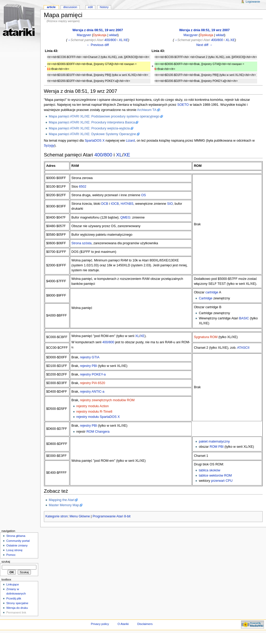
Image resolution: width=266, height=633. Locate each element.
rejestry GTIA (89, 357)
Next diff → (204, 45)
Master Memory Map (64, 505)
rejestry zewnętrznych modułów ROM (107, 400)
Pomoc (11, 554)
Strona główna (15, 535)
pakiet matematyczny (214, 441)
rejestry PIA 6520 (92, 383)
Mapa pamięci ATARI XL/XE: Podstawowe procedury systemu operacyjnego (104, 116)
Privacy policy (100, 623)
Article (51, 7)
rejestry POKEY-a (93, 374)
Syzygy (49, 145)
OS (143, 195)
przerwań (218, 481)
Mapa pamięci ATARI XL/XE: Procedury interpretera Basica (92, 122)
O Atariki (123, 623)
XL (121, 40)
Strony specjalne (17, 603)
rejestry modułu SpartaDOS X (98, 417)
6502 (82, 186)
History (104, 7)
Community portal (18, 540)
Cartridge (205, 298)
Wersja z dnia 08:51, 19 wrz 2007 (97, 30)
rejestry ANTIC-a (92, 391)
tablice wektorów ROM (215, 475)
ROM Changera (98, 431)
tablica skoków (209, 470)
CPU (228, 481)
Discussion (70, 7)
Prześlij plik (13, 598)
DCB (104, 204)
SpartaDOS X (95, 140)
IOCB (115, 204)
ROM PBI (217, 447)
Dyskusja (99, 35)
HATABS (127, 204)
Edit (90, 7)
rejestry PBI (88, 366)
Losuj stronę (14, 550)
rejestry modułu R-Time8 (94, 411)
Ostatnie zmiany (17, 545)
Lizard (130, 140)
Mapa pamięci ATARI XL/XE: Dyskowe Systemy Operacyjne (92, 134)
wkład (113, 35)
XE (126, 40)
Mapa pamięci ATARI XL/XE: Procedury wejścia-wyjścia (89, 128)
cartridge (211, 292)
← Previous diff (98, 45)
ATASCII (243, 348)
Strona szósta (81, 243)
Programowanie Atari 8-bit (111, 516)
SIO (170, 204)
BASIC (244, 318)
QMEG (125, 217)
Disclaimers (144, 623)
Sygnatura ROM (205, 337)
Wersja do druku (17, 607)
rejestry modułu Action (92, 406)
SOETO (183, 105)
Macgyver (84, 35)
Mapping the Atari (62, 500)
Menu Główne (80, 516)
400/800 (110, 40)
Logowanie (253, 1)
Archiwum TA (146, 110)
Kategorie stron (56, 516)
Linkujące (12, 584)
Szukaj (6, 561)
